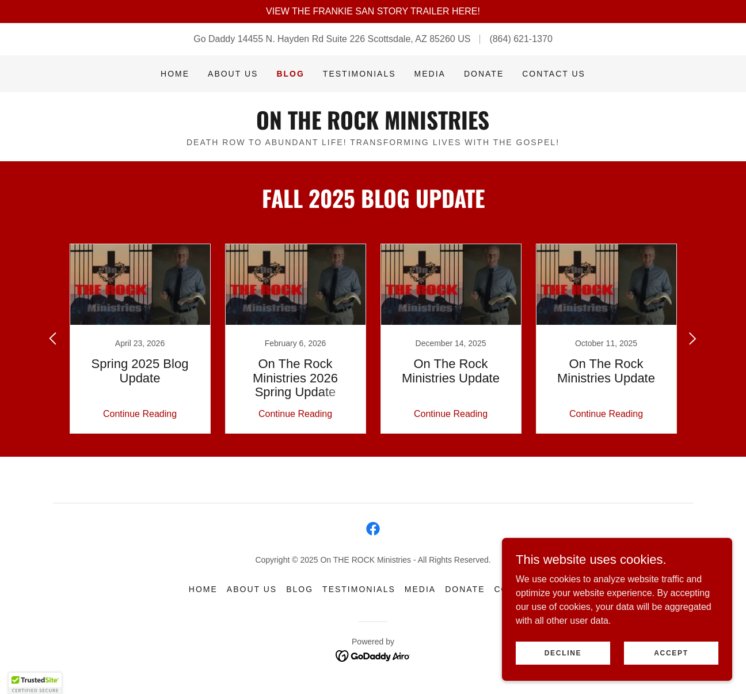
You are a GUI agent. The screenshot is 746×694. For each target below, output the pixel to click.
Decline (563, 653)
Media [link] (430, 73)
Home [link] (175, 73)
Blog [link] (290, 73)
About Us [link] (233, 73)
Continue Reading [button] (140, 414)
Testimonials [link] (359, 73)
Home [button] (203, 589)
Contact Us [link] (553, 73)
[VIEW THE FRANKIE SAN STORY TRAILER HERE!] (373, 11)
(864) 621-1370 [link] (520, 39)
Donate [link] (484, 73)
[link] (372, 126)
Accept (671, 653)
